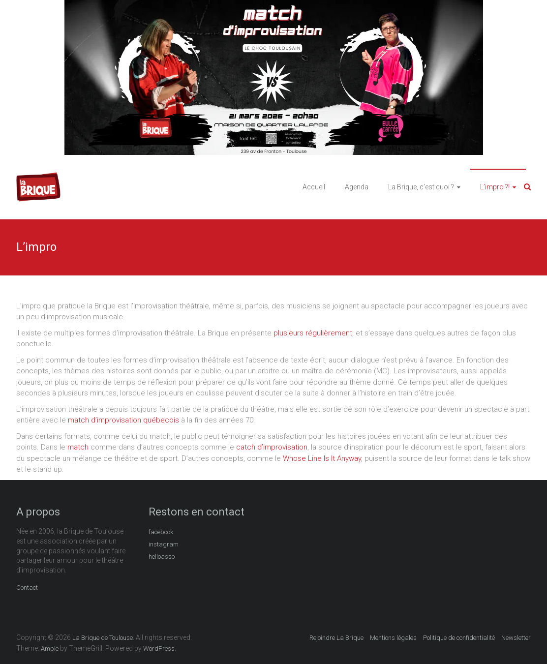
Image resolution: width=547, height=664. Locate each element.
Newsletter (516, 637)
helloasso (162, 556)
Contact (27, 587)
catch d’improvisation (271, 447)
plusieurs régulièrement (313, 333)
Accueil (314, 187)
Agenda (356, 187)
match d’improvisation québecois (123, 420)
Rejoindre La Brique (336, 637)
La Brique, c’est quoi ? (421, 187)
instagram (164, 544)
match (78, 447)
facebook (161, 532)
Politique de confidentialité (459, 637)
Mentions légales (393, 637)
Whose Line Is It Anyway (322, 458)
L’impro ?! (495, 187)
